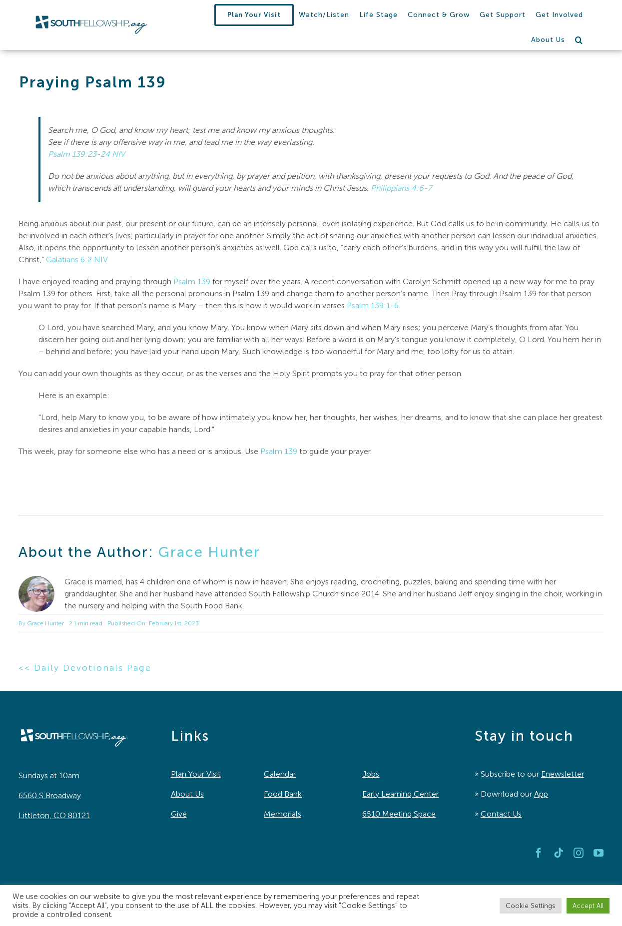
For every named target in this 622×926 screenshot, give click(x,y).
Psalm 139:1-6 (373, 305)
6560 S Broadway (49, 795)
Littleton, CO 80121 (54, 815)
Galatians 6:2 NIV (77, 259)
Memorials (282, 814)
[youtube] (599, 853)
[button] (579, 40)
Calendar (280, 774)
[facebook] (539, 853)
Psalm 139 (191, 281)
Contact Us (501, 814)
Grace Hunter (209, 551)
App (541, 794)
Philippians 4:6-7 (401, 188)
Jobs (370, 774)
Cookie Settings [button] (531, 906)
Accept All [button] (588, 906)
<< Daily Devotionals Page (84, 667)
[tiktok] (559, 853)
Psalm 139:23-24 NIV (86, 154)
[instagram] (579, 853)
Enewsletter (562, 774)
